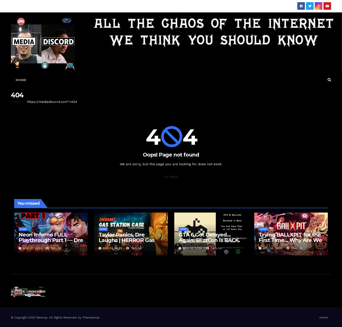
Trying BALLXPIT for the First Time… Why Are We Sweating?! (290, 240)
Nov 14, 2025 (112, 248)
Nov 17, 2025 (32, 248)
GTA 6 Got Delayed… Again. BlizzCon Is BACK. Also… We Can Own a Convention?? (209, 243)
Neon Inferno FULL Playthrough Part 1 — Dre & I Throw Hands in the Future (51, 243)
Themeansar (91, 317)
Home (21, 80)
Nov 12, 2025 (192, 248)
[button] (329, 80)
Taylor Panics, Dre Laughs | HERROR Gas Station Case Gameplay (128, 240)
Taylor (54, 248)
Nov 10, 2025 (272, 248)
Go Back (171, 177)
